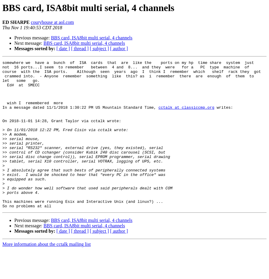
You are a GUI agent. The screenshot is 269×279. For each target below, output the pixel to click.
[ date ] (63, 48)
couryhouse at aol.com (52, 22)
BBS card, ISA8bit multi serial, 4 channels (92, 37)
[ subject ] (99, 48)
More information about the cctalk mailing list (46, 273)
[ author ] (119, 48)
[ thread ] (80, 48)
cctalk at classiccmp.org (186, 117)
